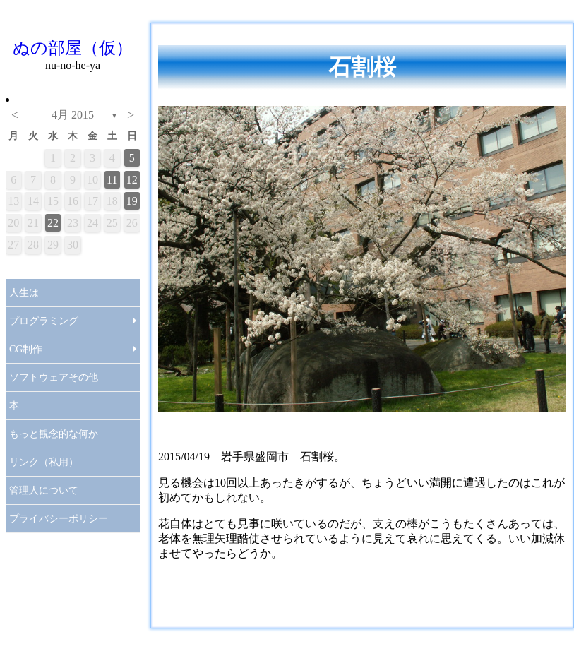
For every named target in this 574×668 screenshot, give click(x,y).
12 (132, 180)
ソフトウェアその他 (53, 377)
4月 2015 (73, 115)
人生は (24, 292)
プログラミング (43, 321)
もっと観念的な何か (53, 434)
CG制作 (25, 349)
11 (112, 180)
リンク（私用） (43, 462)
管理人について (43, 490)
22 (53, 223)
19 (132, 201)
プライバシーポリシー (58, 518)
